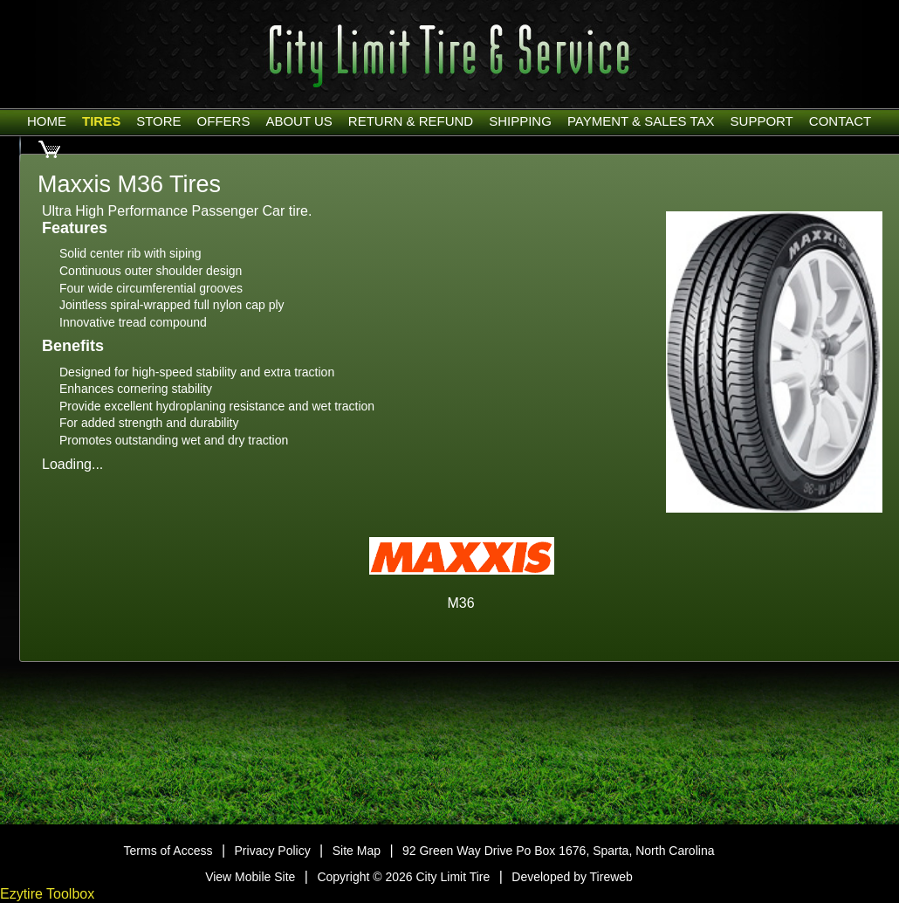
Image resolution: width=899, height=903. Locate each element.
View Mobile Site (250, 877)
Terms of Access (168, 851)
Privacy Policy (273, 851)
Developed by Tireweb (572, 877)
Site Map (357, 851)
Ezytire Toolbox (47, 893)
